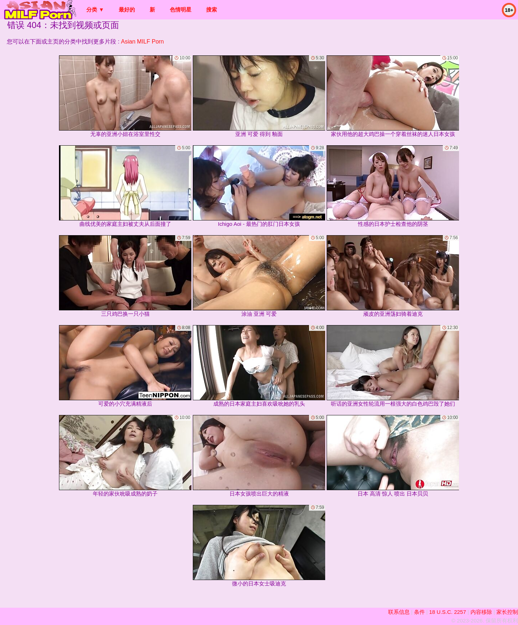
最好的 (127, 9)
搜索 (211, 9)
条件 (419, 612)
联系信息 (399, 612)
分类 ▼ (95, 9)
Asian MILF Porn (142, 41)
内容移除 (481, 612)
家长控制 (507, 612)
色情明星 (180, 9)
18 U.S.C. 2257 (447, 612)
